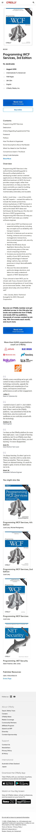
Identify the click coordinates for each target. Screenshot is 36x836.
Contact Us (6, 745)
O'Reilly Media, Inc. (13, 88)
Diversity (5, 732)
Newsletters (6, 748)
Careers (5, 714)
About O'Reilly (8, 707)
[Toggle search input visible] (33, 2)
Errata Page (7, 678)
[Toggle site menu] (2, 2)
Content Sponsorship (9, 735)
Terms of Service (7, 827)
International (7, 760)
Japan (4, 767)
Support (5, 741)
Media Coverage (8, 720)
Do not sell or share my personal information (15, 817)
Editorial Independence (9, 829)
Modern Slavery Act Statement (11, 831)
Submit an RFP (7, 729)
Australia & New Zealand (10, 764)
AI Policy (5, 754)
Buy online (18, 110)
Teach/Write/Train (8, 711)
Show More (7, 158)
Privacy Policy (7, 751)
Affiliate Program (8, 726)
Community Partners (9, 723)
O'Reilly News (6, 717)
